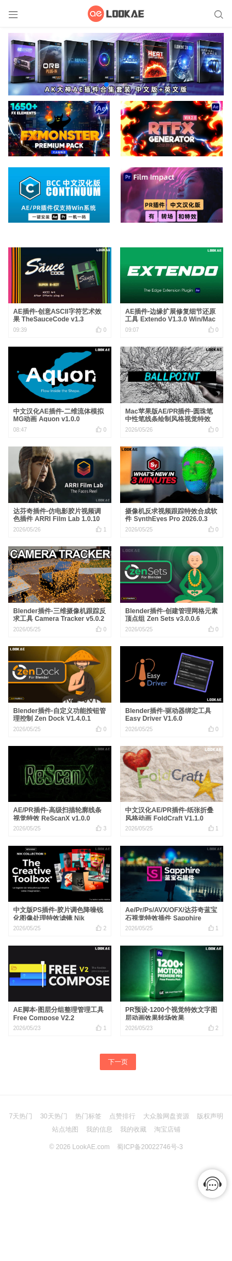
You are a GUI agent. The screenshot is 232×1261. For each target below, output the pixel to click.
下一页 (118, 1062)
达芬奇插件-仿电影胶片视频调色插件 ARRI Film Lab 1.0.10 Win (57, 519)
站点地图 (65, 1129)
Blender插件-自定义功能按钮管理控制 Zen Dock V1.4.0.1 (59, 714)
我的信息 (99, 1129)
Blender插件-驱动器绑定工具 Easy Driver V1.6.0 (168, 714)
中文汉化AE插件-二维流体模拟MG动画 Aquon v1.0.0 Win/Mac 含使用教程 (58, 419)
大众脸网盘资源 (166, 1116)
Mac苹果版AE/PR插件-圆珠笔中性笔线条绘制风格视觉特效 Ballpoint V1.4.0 (169, 419)
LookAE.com (91, 1147)
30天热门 (53, 1116)
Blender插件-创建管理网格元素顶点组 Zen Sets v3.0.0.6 (171, 615)
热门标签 (88, 1116)
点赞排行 (122, 1116)
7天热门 (20, 1116)
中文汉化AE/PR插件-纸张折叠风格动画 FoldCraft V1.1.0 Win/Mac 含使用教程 (169, 818)
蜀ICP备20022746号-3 (150, 1147)
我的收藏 (133, 1129)
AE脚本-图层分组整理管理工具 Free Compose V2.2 (58, 1013)
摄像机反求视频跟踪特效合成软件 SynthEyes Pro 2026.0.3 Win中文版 (171, 519)
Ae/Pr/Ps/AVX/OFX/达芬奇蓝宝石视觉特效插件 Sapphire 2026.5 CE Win (171, 918)
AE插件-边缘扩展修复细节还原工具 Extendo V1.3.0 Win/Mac (170, 315)
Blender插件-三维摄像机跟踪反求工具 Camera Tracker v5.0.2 (59, 615)
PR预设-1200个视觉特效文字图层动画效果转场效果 (171, 1013)
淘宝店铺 (167, 1129)
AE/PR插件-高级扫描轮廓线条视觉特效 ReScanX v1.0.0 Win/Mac (57, 818)
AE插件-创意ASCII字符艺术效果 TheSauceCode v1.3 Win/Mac (57, 319)
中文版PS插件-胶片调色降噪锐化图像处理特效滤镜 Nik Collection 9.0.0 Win (58, 918)
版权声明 (210, 1116)
